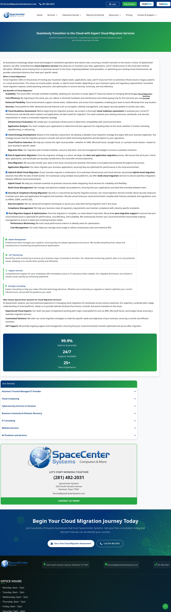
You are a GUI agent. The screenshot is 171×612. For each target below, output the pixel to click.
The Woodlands (53, 524)
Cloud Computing (96, 502)
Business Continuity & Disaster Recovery (106, 511)
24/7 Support (94, 529)
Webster (68, 558)
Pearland (50, 502)
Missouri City (52, 511)
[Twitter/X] (103, 601)
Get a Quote (136, 515)
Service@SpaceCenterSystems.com (19, 4)
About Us (135, 497)
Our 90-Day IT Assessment (143, 511)
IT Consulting (94, 515)
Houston (49, 497)
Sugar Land (51, 506)
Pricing (133, 15)
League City (51, 520)
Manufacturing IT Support (100, 567)
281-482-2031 (47, 4)
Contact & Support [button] (151, 15)
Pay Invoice (129, 4)
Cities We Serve (53, 529)
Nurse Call (93, 580)
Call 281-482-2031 (114, 450)
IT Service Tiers (138, 506)
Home (44, 15)
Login (112, 4)
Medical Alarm (94, 576)
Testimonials (137, 520)
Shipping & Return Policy (142, 529)
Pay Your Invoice (149, 539)
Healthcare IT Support (98, 562)
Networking (93, 506)
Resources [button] (119, 15)
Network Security (96, 524)
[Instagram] (94, 601)
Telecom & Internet (100, 15)
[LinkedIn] (77, 601)
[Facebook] (68, 601)
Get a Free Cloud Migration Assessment (69, 450)
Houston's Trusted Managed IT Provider (106, 497)
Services (135, 502)
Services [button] (57, 15)
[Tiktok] (86, 601)
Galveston (50, 515)
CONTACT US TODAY (21, 178)
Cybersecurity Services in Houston (104, 520)
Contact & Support (139, 524)
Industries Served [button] (76, 15)
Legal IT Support (95, 571)
